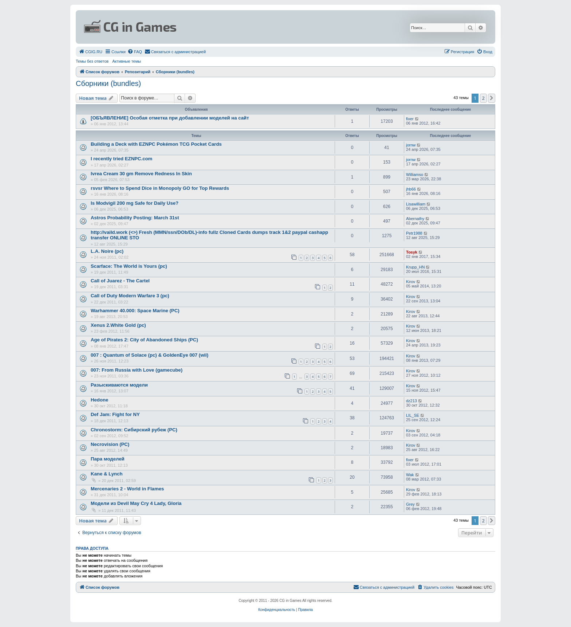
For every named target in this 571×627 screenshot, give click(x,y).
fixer (410, 119)
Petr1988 (414, 233)
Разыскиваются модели (119, 385)
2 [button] (483, 98)
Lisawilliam (415, 204)
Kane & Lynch (106, 474)
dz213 (411, 401)
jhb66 (411, 189)
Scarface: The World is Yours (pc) (129, 266)
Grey (410, 504)
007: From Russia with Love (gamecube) (136, 370)
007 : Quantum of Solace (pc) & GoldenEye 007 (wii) (149, 355)
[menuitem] (90, 51)
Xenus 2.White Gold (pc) (118, 325)
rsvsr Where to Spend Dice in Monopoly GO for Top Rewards (160, 188)
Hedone (99, 400)
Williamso (414, 174)
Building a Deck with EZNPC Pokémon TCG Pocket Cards (156, 144)
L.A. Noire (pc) (107, 251)
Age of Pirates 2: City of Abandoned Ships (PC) (144, 339)
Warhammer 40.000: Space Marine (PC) (135, 310)
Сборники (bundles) (108, 83)
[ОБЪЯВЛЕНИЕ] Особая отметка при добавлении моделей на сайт (170, 118)
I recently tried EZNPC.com (121, 158)
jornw (411, 145)
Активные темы (126, 61)
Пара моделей (108, 459)
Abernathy (415, 218)
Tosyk (411, 252)
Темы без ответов (92, 61)
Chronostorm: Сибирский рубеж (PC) (134, 429)
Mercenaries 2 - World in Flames (127, 488)
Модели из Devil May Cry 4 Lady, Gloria (136, 503)
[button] (491, 98)
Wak (410, 475)
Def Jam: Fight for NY (115, 414)
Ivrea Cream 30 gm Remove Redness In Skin (141, 173)
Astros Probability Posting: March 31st (135, 217)
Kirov (410, 281)
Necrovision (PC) (110, 444)
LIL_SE (412, 415)
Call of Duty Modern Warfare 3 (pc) (130, 295)
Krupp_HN (415, 267)
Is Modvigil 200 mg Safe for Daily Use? (134, 203)
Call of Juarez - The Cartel (120, 280)
